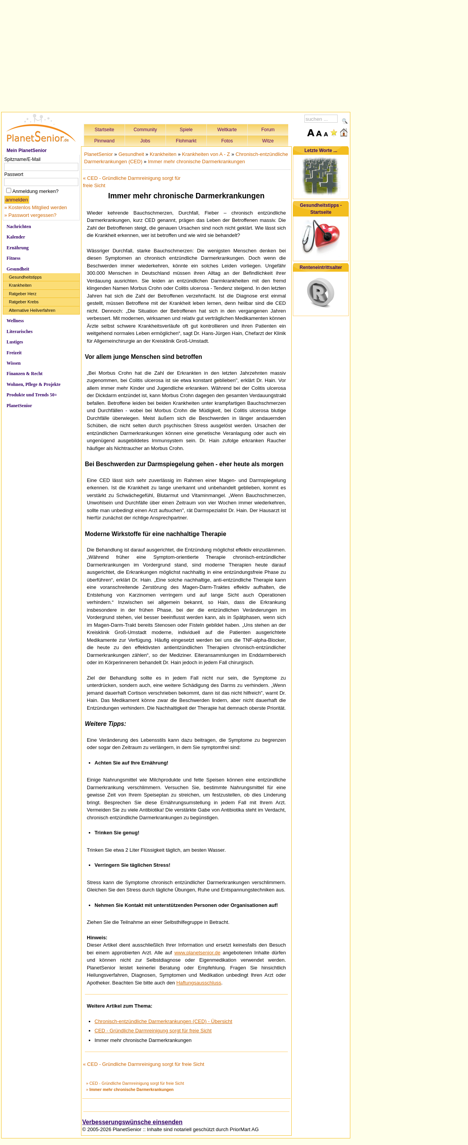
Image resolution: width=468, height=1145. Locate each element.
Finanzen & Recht (24, 373)
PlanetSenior (19, 405)
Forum (268, 129)
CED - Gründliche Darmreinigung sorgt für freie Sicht (153, 1030)
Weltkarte (227, 129)
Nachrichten (19, 226)
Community (145, 129)
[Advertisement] (176, 55)
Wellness (15, 320)
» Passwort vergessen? (30, 215)
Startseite (104, 129)
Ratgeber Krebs (24, 301)
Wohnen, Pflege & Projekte (34, 384)
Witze (268, 141)
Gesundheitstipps (25, 277)
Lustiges (15, 342)
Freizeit (14, 352)
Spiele (186, 129)
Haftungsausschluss (198, 983)
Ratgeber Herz (23, 293)
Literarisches (19, 331)
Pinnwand (104, 141)
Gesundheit (18, 269)
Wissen (13, 363)
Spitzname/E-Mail (22, 159)
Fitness (13, 258)
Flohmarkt (186, 141)
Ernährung (18, 247)
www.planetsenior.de (197, 953)
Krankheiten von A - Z (206, 154)
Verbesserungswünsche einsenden (132, 1122)
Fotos (227, 141)
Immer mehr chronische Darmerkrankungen (196, 161)
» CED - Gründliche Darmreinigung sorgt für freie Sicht (135, 1083)
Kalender (16, 237)
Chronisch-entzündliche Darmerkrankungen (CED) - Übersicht (163, 1021)
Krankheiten (20, 285)
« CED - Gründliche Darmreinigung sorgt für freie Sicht (143, 1064)
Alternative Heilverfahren (32, 310)
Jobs (145, 141)
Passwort (13, 174)
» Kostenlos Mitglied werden (35, 207)
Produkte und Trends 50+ (32, 394)
